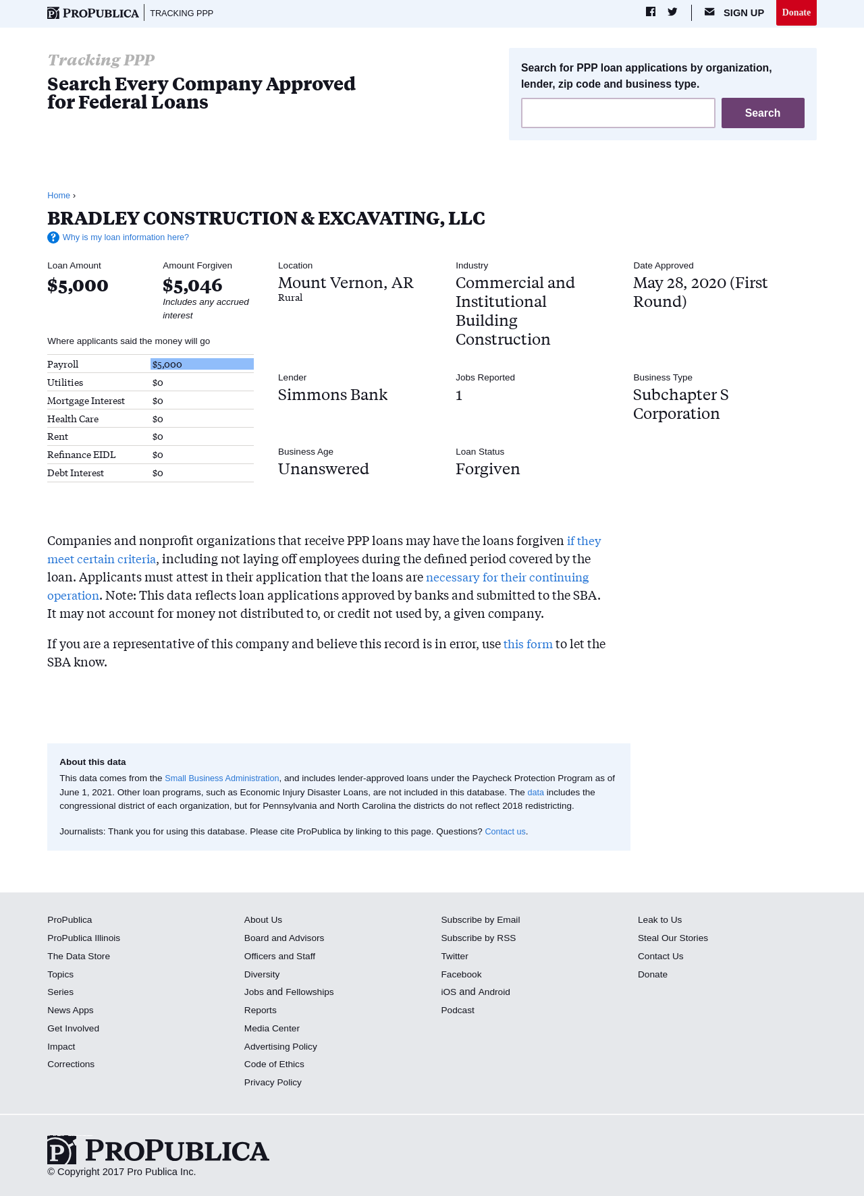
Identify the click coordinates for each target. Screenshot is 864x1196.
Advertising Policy (283, 1047)
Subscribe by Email (483, 920)
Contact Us (662, 957)
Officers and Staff (282, 957)
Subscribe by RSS (481, 939)
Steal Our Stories (675, 939)
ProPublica (71, 920)
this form (530, 644)
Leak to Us (661, 920)
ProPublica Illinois (86, 939)
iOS (449, 993)
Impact (62, 1047)
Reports (261, 1011)
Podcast (459, 1011)
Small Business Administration (226, 779)
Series (61, 993)
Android (495, 993)
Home (59, 197)
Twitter (455, 957)
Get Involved (75, 1029)
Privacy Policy (275, 1083)
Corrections (72, 1065)
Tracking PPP (184, 13)
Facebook (462, 975)
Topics (61, 975)
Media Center (274, 1029)
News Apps (72, 1011)
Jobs (254, 993)
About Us (264, 920)
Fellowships (312, 993)
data (546, 794)
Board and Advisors (287, 939)
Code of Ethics (276, 1065)
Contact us (507, 833)
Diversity (263, 975)
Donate (795, 12)
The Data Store (80, 957)
